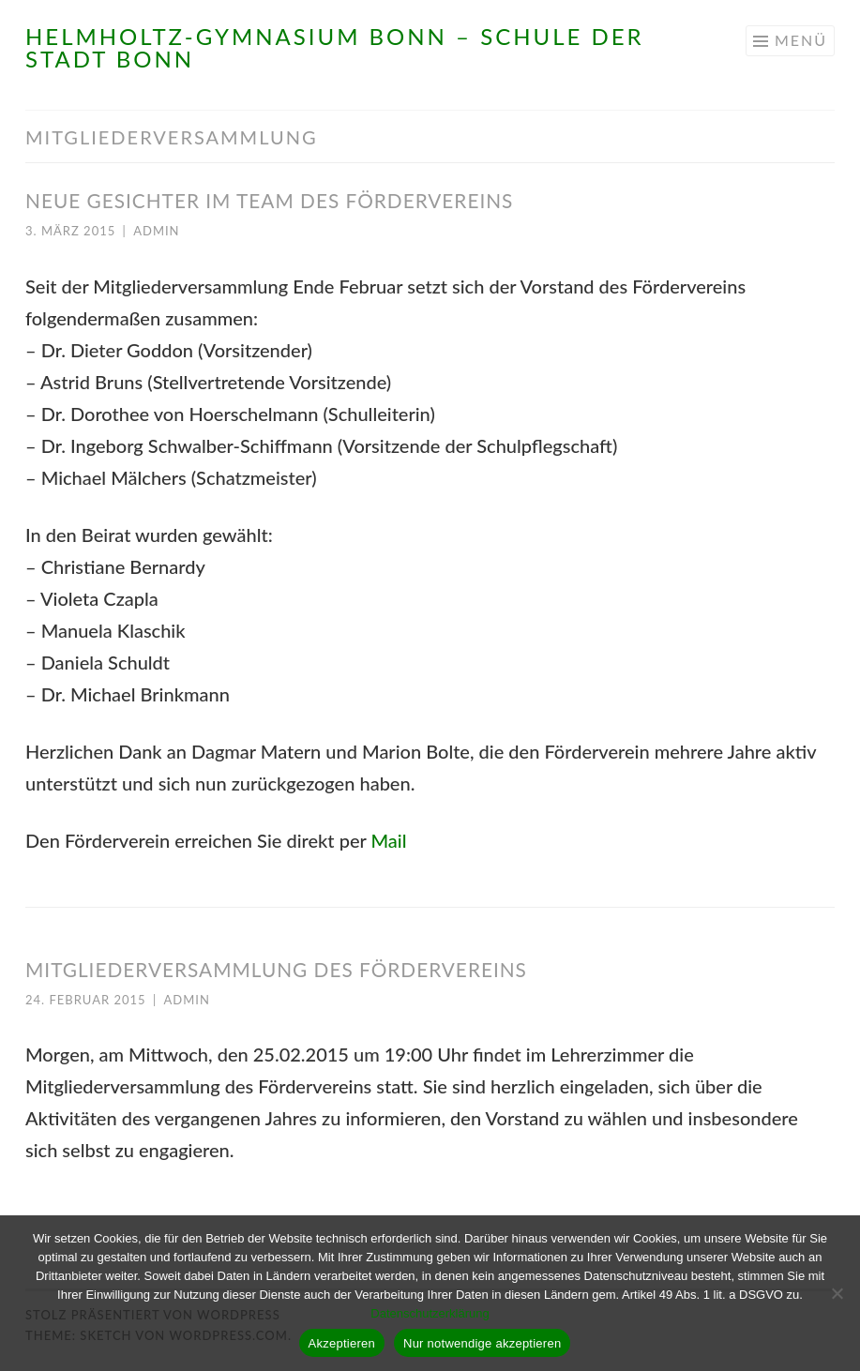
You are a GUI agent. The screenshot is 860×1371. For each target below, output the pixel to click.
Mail (388, 840)
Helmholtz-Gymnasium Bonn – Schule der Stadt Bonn (334, 47)
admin (156, 230)
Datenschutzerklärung (429, 1313)
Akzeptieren (342, 1343)
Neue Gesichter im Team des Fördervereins (269, 200)
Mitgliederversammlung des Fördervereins (276, 969)
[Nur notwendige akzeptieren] (836, 1293)
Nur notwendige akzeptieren (482, 1343)
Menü (801, 40)
